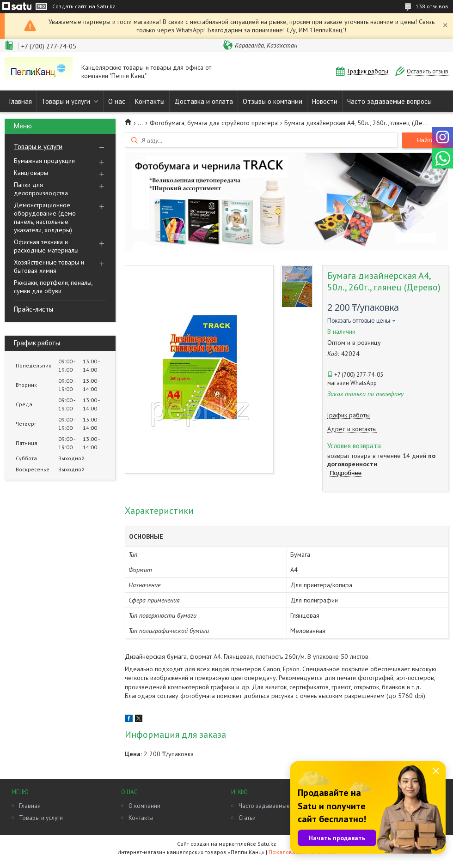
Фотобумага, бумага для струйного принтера (214, 123)
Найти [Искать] (425, 140)
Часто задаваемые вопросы (389, 101)
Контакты (150, 101)
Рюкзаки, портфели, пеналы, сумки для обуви (53, 286)
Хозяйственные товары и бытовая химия (49, 266)
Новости (324, 101)
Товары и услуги (66, 101)
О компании (144, 806)
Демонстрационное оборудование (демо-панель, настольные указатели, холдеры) (46, 217)
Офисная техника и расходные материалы (46, 246)
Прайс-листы (33, 309)
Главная (20, 101)
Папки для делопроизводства (41, 189)
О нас (116, 101)
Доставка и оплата (203, 101)
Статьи (247, 818)
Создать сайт (69, 6)
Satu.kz (266, 843)
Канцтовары (31, 173)
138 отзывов (432, 6)
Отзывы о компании (272, 101)
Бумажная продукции (44, 161)
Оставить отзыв (427, 71)
